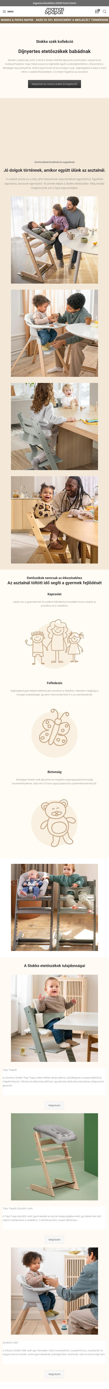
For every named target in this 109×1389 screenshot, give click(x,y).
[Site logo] (54, 11)
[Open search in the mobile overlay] (104, 11)
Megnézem (54, 1105)
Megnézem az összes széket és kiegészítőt (54, 84)
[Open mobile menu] (8, 11)
